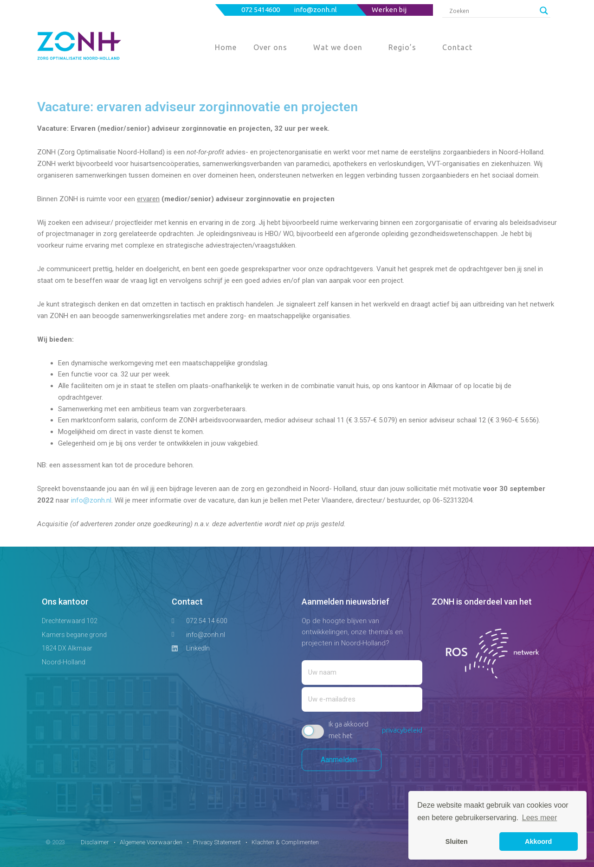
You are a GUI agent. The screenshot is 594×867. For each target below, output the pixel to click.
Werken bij (389, 9)
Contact (457, 47)
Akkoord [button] (538, 841)
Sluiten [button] (457, 841)
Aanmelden (341, 759)
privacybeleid (402, 730)
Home (226, 47)
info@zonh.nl (316, 9)
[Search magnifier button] (543, 10)
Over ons (270, 47)
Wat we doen (337, 47)
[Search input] (492, 10)
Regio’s (402, 47)
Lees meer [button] (539, 818)
